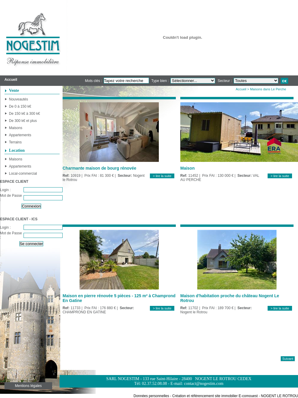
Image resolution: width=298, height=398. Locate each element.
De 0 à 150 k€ (20, 106)
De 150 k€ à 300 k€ (24, 113)
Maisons (15, 128)
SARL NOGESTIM (122, 379)
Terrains (15, 142)
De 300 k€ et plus (23, 121)
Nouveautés (18, 99)
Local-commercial (23, 173)
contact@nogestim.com (203, 383)
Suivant (287, 358)
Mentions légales (28, 386)
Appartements (20, 135)
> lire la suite (162, 176)
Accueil (241, 89)
